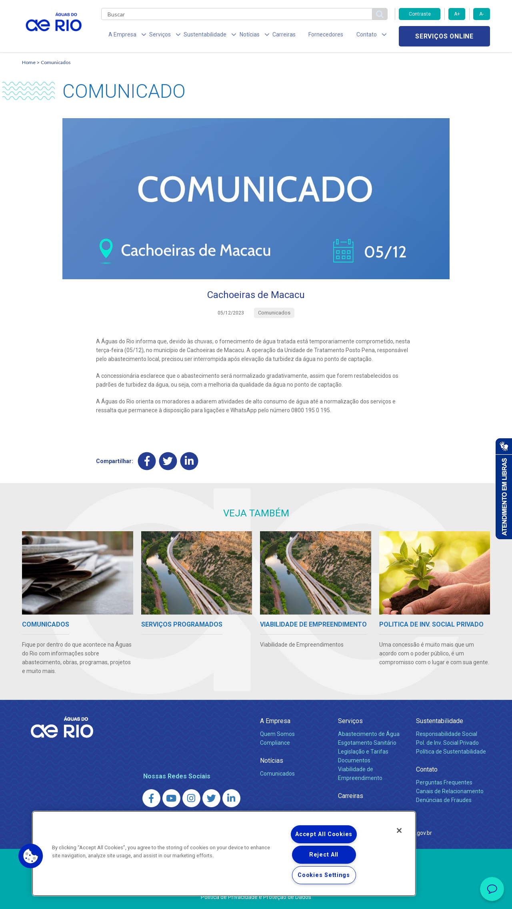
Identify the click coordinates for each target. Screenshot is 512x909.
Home (29, 62)
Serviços (350, 721)
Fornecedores (303, 36)
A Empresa (275, 721)
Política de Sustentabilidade (451, 751)
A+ (457, 14)
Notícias (271, 760)
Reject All (323, 854)
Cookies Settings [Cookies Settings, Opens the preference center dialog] (324, 875)
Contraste (420, 14)
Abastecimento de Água (369, 734)
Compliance (275, 743)
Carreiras (265, 36)
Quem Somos (277, 734)
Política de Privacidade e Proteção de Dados (256, 897)
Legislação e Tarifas (363, 751)
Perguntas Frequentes (444, 782)
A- (481, 14)
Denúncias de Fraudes (444, 800)
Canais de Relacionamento (450, 791)
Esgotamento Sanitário (367, 743)
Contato (427, 769)
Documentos (354, 760)
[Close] (399, 830)
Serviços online (444, 36)
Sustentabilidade (439, 721)
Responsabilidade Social (446, 734)
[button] (31, 856)
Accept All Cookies (323, 834)
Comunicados (56, 62)
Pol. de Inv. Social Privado (447, 743)
